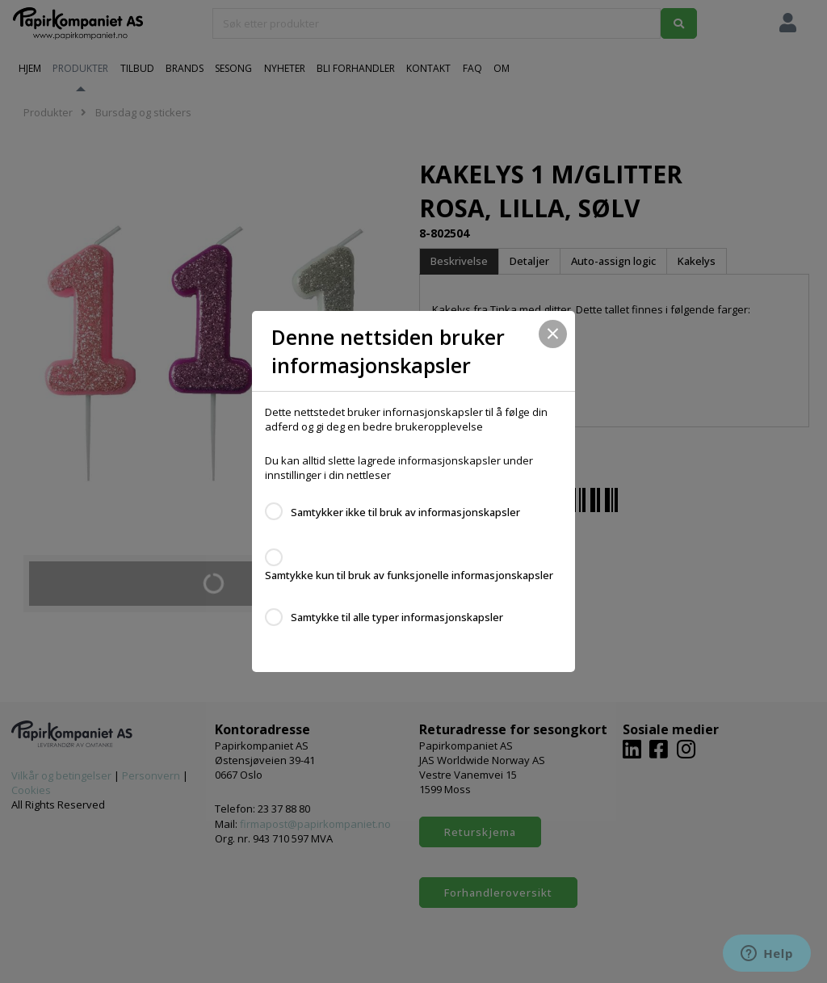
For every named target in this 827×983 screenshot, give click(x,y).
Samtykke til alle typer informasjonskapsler (397, 617)
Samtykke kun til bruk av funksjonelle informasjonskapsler (409, 575)
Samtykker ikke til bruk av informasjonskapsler (405, 512)
